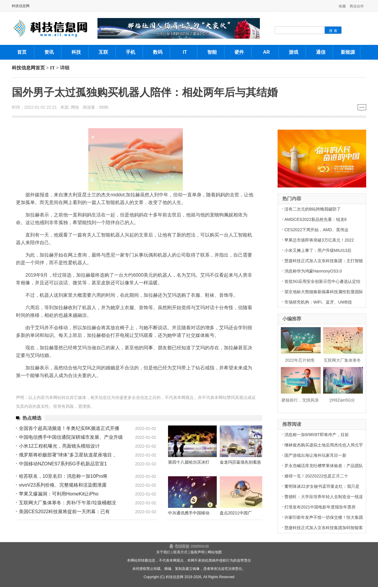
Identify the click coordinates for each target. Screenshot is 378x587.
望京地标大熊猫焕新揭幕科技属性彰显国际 (323, 291)
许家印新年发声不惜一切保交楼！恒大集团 (323, 517)
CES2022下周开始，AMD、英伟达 (316, 229)
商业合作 (357, 6)
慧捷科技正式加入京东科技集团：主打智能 (323, 260)
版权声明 (197, 552)
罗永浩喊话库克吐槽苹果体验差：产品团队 (323, 465)
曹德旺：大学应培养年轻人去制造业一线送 (323, 496)
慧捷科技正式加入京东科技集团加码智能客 (323, 527)
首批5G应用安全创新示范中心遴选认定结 (322, 281)
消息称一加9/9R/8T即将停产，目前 (316, 434)
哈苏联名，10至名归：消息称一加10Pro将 (63, 476)
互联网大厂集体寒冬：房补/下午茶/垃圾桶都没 (67, 502)
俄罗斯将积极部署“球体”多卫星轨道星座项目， (68, 454)
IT (52, 67)
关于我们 (163, 552)
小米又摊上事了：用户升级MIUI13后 (317, 250)
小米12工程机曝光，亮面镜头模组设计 (59, 446)
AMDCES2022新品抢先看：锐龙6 (315, 219)
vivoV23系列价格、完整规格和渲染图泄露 (63, 484)
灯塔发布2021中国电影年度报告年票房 (320, 507)
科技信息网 (21, 6)
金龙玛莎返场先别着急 (240, 462)
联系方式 (180, 552)
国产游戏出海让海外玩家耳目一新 (315, 455)
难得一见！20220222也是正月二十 (316, 476)
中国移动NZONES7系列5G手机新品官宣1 (63, 463)
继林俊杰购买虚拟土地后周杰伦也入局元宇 (323, 445)
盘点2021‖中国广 (236, 513)
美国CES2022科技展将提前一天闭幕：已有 (64, 511)
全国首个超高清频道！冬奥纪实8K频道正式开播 (69, 428)
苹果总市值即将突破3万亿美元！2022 (319, 240)
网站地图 (215, 552)
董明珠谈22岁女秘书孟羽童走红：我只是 (321, 486)
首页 (40, 67)
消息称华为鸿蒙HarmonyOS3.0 (313, 271)
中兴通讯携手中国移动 (188, 513)
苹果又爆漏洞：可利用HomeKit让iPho (58, 493)
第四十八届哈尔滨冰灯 (188, 462)
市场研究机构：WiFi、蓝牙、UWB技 (318, 302)
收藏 (342, 6)
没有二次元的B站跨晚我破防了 (312, 209)
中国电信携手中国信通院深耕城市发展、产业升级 (71, 437)
